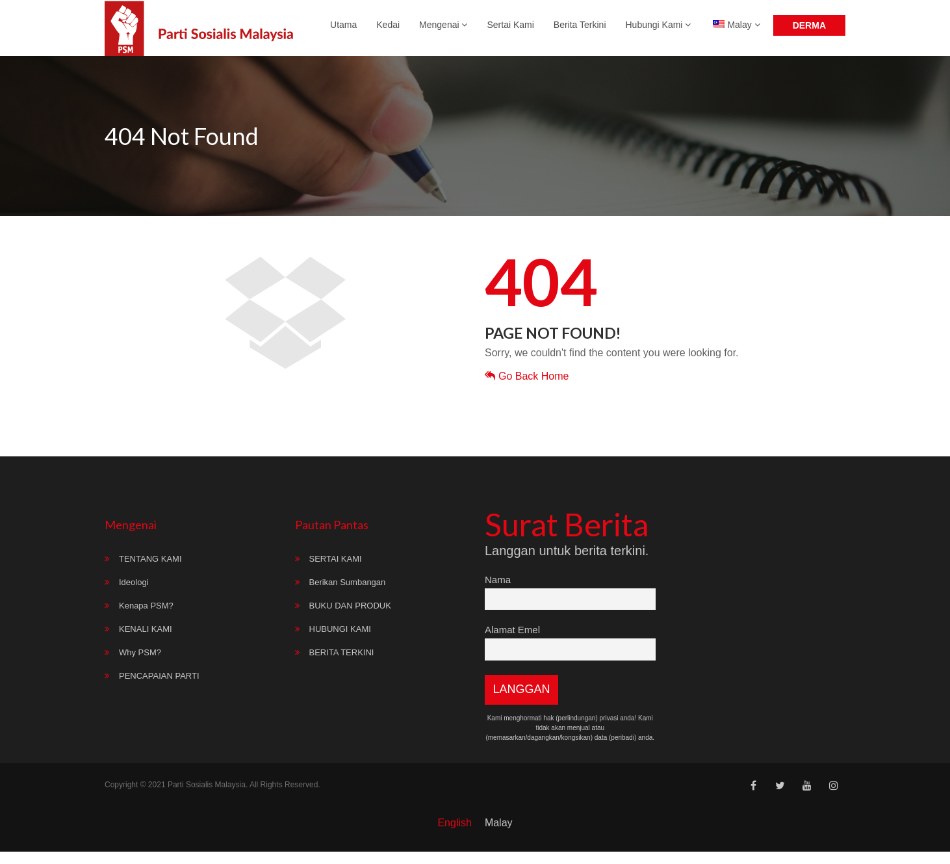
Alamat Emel (512, 642)
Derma (809, 31)
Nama (498, 591)
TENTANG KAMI (150, 571)
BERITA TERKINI (341, 665)
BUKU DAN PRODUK (350, 618)
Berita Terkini (580, 30)
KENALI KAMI (145, 641)
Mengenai (443, 30)
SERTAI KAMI (335, 571)
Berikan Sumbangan (347, 594)
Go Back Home (527, 388)
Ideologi (134, 594)
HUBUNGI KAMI (340, 641)
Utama (343, 30)
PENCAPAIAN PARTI (159, 688)
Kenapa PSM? (146, 618)
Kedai (388, 30)
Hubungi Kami (658, 30)
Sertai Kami (510, 30)
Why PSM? (140, 665)
